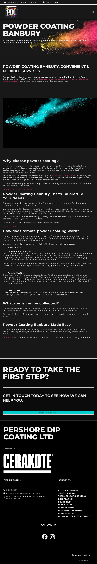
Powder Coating (68, 490)
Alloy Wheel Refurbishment (75, 516)
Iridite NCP (64, 502)
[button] (93, 12)
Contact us (8, 337)
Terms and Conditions (81, 555)
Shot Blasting (66, 493)
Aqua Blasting (66, 513)
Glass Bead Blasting (70, 510)
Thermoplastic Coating (72, 496)
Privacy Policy (84, 560)
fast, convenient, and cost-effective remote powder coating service (46, 80)
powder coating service (63, 176)
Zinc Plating (65, 499)
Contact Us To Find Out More (17, 189)
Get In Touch (9, 226)
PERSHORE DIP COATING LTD (31, 433)
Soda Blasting (66, 507)
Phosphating (65, 505)
